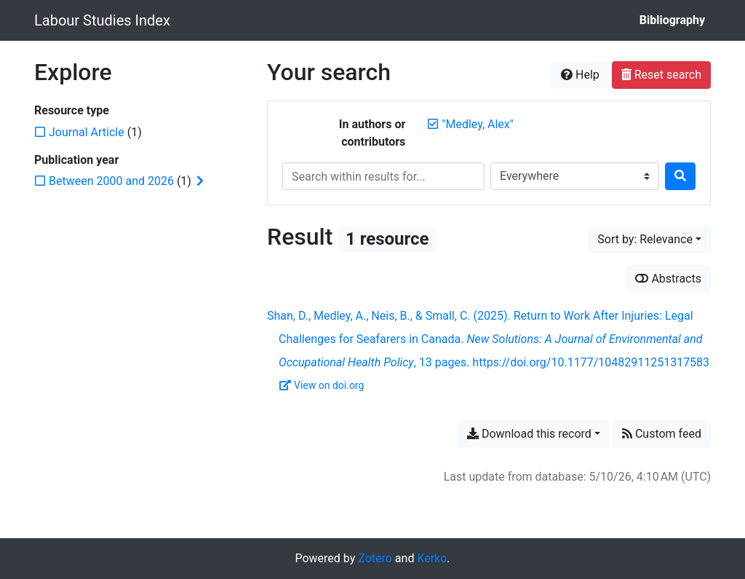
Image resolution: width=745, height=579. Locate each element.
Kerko (432, 558)
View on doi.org (321, 385)
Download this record (529, 434)
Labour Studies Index (102, 20)
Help (580, 75)
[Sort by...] (649, 239)
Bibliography (672, 20)
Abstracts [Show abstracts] (668, 278)
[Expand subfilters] (200, 181)
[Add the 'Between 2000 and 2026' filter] (111, 181)
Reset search (661, 75)
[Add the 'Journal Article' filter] (86, 132)
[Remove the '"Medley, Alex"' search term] (478, 124)
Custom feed (661, 434)
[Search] (680, 176)
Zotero (375, 558)
